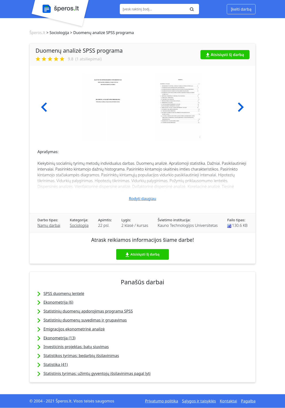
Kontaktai (228, 401)
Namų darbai (48, 225)
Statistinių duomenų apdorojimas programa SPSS (88, 311)
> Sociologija (57, 32)
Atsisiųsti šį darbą (225, 54)
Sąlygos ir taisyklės (199, 401)
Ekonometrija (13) (59, 338)
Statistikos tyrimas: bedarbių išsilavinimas (81, 355)
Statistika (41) (55, 364)
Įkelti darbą (241, 9)
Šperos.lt (37, 32)
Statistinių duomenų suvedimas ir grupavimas (85, 320)
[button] (44, 107)
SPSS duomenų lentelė (63, 293)
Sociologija (79, 225)
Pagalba (248, 401)
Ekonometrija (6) (58, 302)
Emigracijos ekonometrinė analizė (74, 329)
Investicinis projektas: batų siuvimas (76, 346)
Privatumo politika (161, 401)
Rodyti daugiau (142, 198)
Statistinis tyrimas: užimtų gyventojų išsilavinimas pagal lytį (96, 373)
